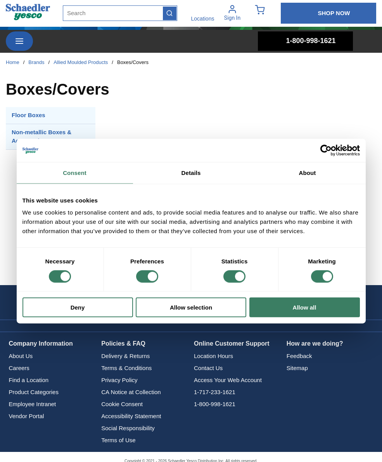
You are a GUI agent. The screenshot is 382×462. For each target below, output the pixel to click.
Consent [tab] (74, 172)
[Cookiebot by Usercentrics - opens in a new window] (326, 150)
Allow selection (191, 307)
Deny (78, 307)
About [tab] (307, 172)
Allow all (304, 307)
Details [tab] (191, 172)
